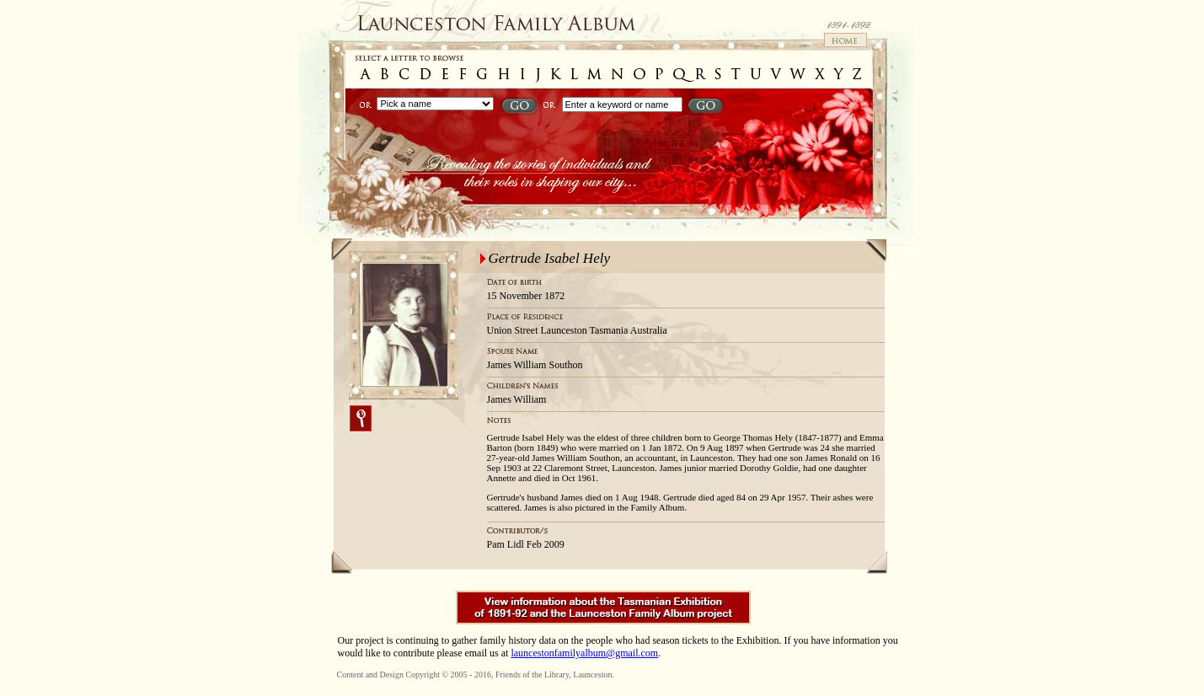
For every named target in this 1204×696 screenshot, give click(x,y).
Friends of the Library (532, 674)
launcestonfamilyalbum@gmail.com (584, 653)
